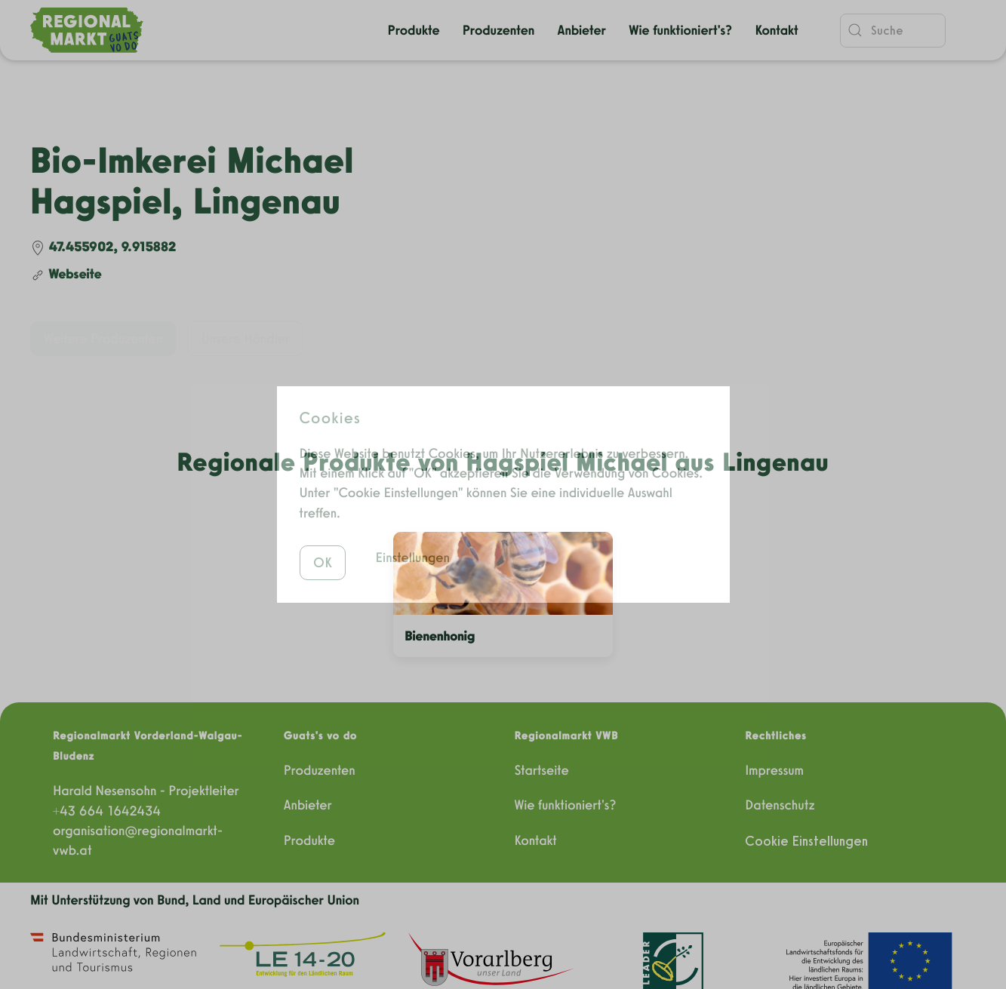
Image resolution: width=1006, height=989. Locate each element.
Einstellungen (413, 532)
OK (322, 537)
